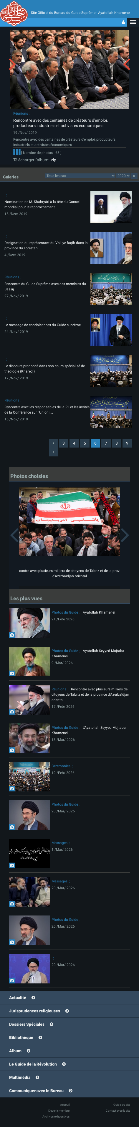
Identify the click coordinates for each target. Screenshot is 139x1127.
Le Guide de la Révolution (33, 1064)
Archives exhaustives (56, 1116)
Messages (59, 843)
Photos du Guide (65, 612)
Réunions (20, 113)
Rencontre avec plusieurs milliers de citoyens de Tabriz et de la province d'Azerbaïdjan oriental (90, 694)
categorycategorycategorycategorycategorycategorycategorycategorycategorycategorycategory (80, 175)
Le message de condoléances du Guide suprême (42, 325)
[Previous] (53, 443)
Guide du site (121, 1104)
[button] (133, 22)
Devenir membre (59, 1110)
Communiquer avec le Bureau (36, 1090)
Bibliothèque (21, 1037)
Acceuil (65, 1104)
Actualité (17, 997)
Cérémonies (61, 766)
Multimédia (19, 1077)
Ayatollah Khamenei (99, 612)
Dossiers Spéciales (26, 1024)
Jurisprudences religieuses (34, 1011)
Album (15, 1050)
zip (52, 159)
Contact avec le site (118, 1110)
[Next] (53, 452)
